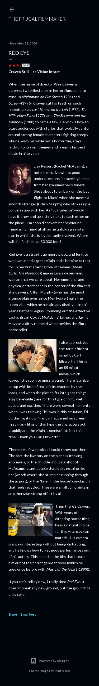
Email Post (28, 614)
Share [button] (12, 614)
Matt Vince (62, 671)
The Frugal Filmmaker (37, 19)
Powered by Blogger (49, 661)
